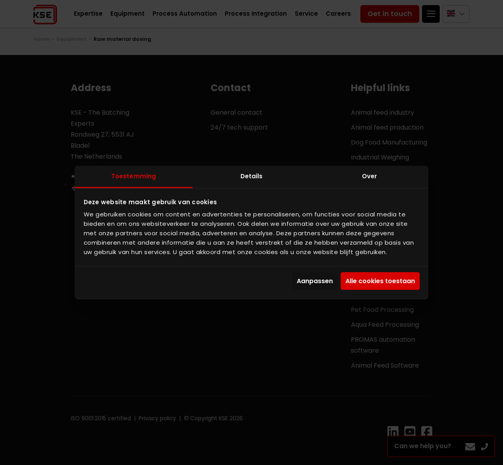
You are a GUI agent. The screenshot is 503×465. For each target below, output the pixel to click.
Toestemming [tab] (133, 176)
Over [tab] (369, 176)
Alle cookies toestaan (380, 281)
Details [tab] (251, 176)
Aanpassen (315, 281)
